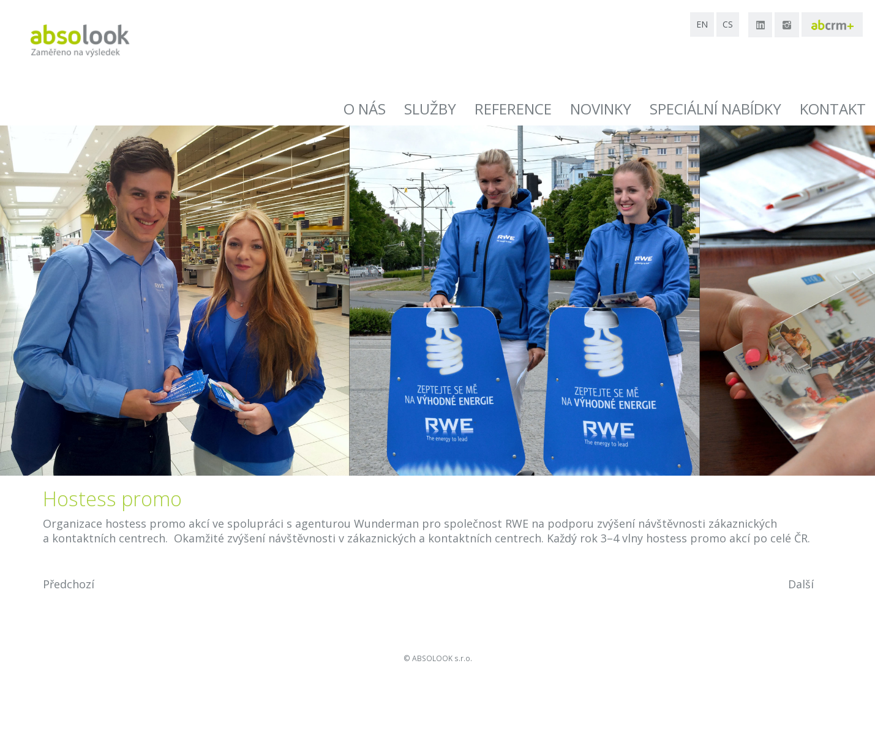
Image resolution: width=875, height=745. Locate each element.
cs (728, 24)
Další (801, 584)
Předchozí (68, 584)
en (702, 24)
